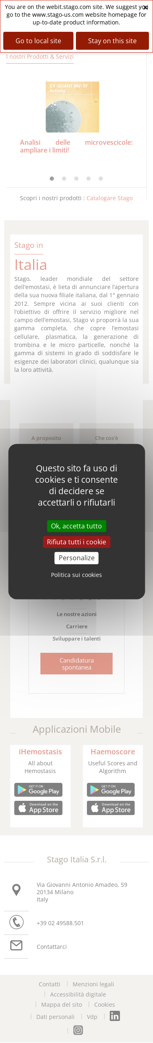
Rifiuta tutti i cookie (76, 541)
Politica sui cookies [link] (76, 574)
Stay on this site (112, 40)
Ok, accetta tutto (76, 526)
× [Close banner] (146, 7)
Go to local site (38, 40)
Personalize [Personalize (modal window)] (77, 557)
